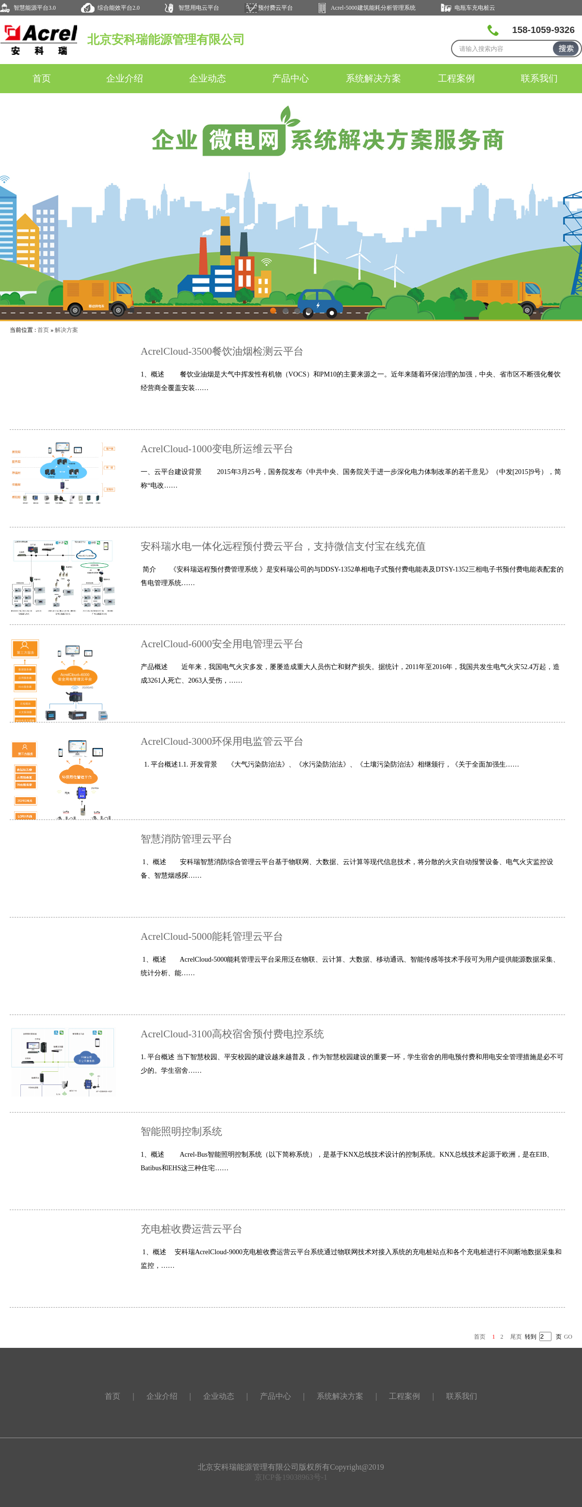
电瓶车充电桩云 (474, 7)
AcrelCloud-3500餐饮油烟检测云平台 (222, 351)
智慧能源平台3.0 (35, 7)
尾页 (516, 1336)
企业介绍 (124, 78)
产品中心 (290, 78)
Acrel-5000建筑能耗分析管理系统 (373, 7)
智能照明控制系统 (181, 1131)
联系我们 (539, 78)
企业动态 (207, 78)
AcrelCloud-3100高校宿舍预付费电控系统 (232, 1034)
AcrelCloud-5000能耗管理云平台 (212, 936)
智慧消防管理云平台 (186, 839)
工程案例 (456, 78)
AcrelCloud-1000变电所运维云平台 (217, 449)
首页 (41, 78)
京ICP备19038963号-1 (291, 1477)
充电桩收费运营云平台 (191, 1229)
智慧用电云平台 (198, 7)
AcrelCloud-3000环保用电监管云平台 (222, 741)
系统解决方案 (373, 78)
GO (568, 1336)
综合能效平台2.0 (118, 7)
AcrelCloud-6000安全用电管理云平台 (222, 644)
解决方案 (66, 330)
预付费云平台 (275, 7)
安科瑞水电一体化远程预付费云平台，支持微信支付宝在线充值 (283, 546)
